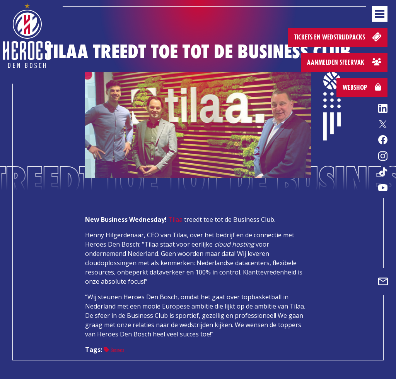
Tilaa (175, 219)
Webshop (362, 87)
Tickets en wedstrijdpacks (338, 36)
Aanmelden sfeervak (344, 62)
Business (114, 350)
